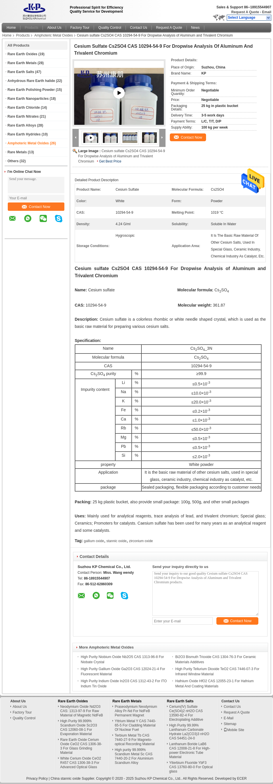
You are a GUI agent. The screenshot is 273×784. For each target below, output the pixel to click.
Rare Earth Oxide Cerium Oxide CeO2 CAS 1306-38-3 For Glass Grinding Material (81, 746)
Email (266, 12)
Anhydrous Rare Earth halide (31, 81)
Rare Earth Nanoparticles (28, 99)
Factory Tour (79, 28)
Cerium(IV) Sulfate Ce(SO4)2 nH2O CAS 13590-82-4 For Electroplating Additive (186, 713)
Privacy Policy (37, 779)
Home (11, 28)
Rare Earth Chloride (23, 108)
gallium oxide (94, 541)
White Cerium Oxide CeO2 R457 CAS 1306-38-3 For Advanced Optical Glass (80, 762)
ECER (242, 779)
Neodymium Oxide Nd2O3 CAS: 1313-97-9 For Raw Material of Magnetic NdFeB (81, 711)
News (195, 28)
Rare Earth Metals (21, 63)
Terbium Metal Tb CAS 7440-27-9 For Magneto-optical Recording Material (135, 739)
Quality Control (109, 28)
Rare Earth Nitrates (23, 116)
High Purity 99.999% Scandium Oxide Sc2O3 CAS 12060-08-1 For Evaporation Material (78, 727)
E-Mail (228, 718)
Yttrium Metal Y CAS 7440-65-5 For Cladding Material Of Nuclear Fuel (135, 725)
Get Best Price (110, 161)
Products (31, 28)
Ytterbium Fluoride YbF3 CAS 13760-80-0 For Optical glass (191, 767)
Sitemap (230, 724)
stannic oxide (116, 541)
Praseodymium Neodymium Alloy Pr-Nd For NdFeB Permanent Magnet (136, 711)
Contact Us (138, 28)
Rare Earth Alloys (21, 125)
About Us (54, 28)
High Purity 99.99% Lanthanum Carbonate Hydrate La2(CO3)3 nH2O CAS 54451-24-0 (189, 731)
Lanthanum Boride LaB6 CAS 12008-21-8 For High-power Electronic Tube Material (189, 750)
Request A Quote (245, 12)
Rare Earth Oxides (22, 54)
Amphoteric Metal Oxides (53, 35)
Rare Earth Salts (20, 72)
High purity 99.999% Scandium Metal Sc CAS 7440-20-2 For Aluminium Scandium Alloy (134, 756)
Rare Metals (17, 152)
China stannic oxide (66, 779)
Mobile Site (234, 730)
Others (13, 161)
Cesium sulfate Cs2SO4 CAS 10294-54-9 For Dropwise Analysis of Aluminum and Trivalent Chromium (121, 156)
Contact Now (36, 206)
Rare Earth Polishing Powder (31, 90)
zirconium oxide (141, 541)
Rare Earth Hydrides (24, 134)
